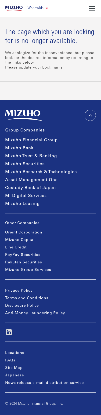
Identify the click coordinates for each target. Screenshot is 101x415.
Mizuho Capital (20, 240)
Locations (14, 353)
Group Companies (25, 130)
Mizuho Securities (25, 164)
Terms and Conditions (26, 298)
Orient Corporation (23, 232)
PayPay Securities (22, 255)
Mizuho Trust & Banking (31, 156)
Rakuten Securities (23, 262)
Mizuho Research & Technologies (41, 172)
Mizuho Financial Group (31, 140)
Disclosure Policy (22, 306)
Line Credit (16, 247)
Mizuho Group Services (28, 270)
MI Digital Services (26, 196)
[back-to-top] (90, 115)
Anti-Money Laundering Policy (35, 313)
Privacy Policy (19, 291)
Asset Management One (31, 180)
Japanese (14, 375)
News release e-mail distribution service (44, 383)
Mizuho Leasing (22, 204)
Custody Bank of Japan (30, 188)
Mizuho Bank (19, 148)
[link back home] (14, 8)
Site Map (14, 368)
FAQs (10, 360)
